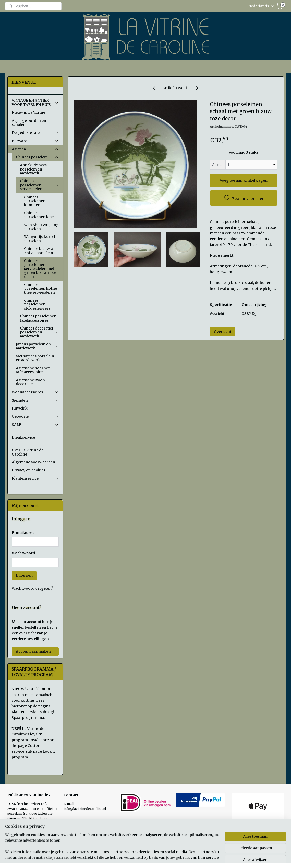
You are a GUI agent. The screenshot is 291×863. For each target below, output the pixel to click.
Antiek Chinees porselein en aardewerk (33, 169)
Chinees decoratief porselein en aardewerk (39, 332)
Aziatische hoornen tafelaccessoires (33, 370)
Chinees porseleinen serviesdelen (39, 185)
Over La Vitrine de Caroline (27, 452)
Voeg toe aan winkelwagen (244, 180)
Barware (35, 141)
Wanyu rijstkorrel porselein (39, 238)
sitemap (169, 853)
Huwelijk (20, 408)
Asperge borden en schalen (29, 122)
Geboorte (35, 416)
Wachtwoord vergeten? (32, 588)
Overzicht (222, 331)
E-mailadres (23, 532)
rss (180, 853)
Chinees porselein (37, 157)
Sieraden (35, 400)
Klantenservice (35, 478)
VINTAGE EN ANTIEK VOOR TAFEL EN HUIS (35, 102)
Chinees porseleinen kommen (34, 201)
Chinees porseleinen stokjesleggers (37, 304)
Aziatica (35, 149)
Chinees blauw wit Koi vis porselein (40, 250)
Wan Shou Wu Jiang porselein (41, 227)
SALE (35, 424)
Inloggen (24, 575)
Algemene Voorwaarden (33, 462)
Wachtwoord (23, 553)
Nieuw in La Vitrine (28, 112)
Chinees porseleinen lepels (40, 215)
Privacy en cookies (28, 470)
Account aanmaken (33, 651)
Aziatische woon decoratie (30, 382)
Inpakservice (23, 437)
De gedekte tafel (35, 132)
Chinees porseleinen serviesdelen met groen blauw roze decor (40, 268)
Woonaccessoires (35, 392)
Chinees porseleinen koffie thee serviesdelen (40, 288)
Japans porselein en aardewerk (37, 346)
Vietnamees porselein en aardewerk (35, 358)
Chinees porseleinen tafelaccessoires (38, 318)
